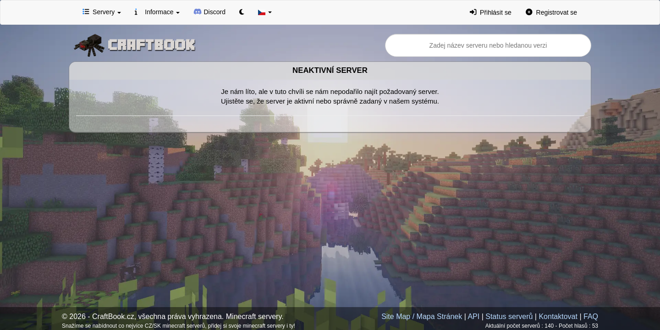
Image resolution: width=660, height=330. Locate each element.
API (473, 316)
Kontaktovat (558, 316)
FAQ (590, 316)
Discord (209, 11)
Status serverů (509, 316)
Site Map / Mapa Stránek (421, 316)
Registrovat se (551, 12)
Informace (157, 11)
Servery (101, 11)
